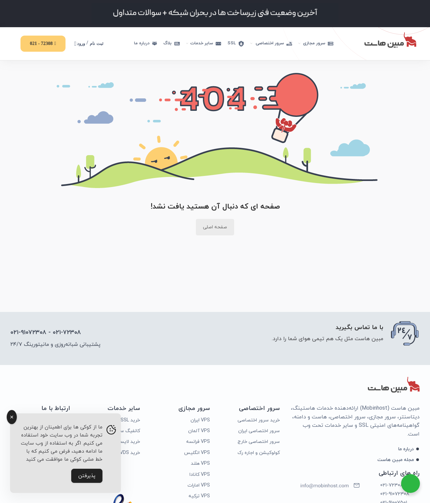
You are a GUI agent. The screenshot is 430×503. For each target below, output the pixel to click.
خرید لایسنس (126, 443)
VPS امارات (198, 486)
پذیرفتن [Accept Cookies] (86, 475)
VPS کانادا (199, 475)
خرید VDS (130, 453)
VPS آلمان (199, 432)
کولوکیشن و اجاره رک (259, 453)
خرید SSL (130, 421)
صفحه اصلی (215, 228)
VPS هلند (200, 464)
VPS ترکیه (199, 497)
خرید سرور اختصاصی (259, 421)
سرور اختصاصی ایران (259, 432)
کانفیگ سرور (127, 432)
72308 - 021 (43, 43)
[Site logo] (390, 39)
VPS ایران (200, 421)
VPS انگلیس (197, 453)
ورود (79, 44)
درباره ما (406, 450)
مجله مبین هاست (395, 461)
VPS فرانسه (198, 443)
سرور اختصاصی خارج (259, 443)
